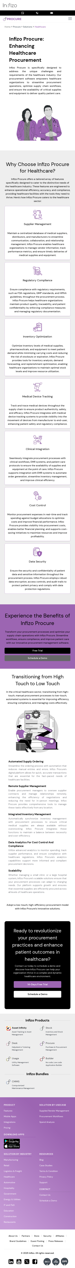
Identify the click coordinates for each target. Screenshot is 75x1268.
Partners (26, 1236)
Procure (17, 26)
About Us (13, 1236)
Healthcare (40, 26)
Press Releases (55, 1241)
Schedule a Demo (37, 658)
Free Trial (38, 650)
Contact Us (37, 1246)
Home (8, 26)
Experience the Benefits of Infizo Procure (37, 619)
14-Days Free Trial (37, 984)
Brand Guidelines (18, 1241)
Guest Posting (37, 1241)
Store (36, 1236)
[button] (70, 19)
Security (47, 1236)
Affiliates (60, 1236)
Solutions (27, 26)
